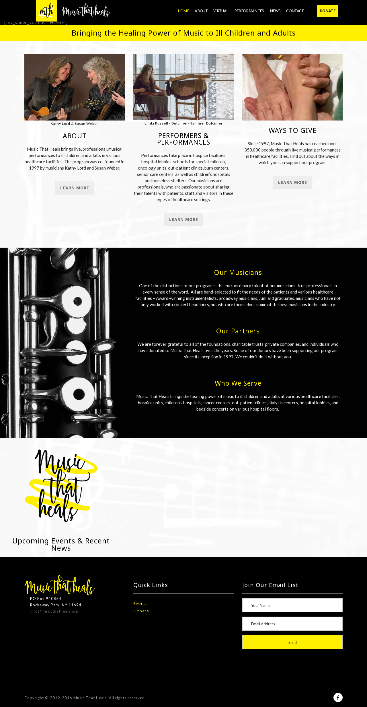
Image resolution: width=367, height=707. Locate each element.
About (201, 10)
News (275, 10)
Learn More (74, 188)
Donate (327, 10)
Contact (295, 10)
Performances (249, 10)
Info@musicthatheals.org (54, 611)
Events (140, 603)
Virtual (221, 10)
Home (183, 10)
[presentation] (292, 665)
